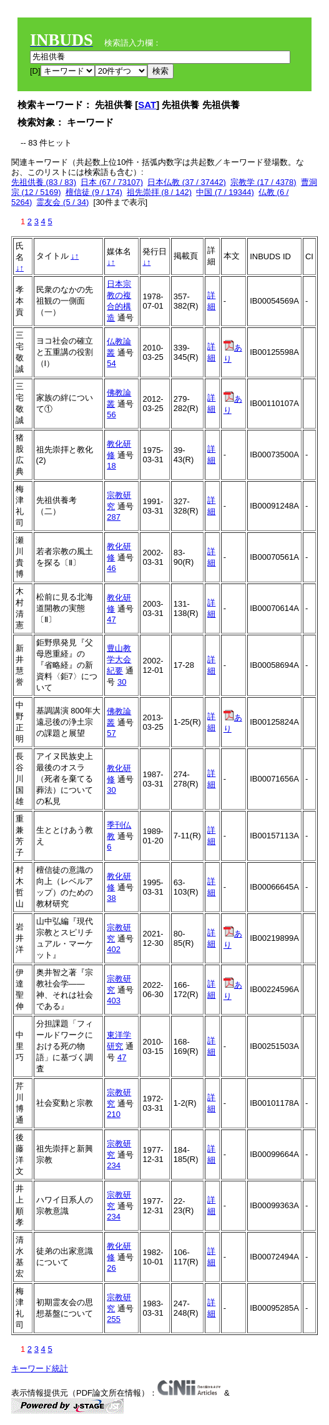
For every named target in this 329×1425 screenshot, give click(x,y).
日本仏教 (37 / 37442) (186, 182)
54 (111, 363)
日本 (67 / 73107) (112, 182)
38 (111, 898)
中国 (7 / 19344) (225, 192)
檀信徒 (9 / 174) (94, 192)
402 (113, 949)
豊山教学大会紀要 (119, 659)
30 (121, 682)
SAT (147, 104)
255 (113, 1319)
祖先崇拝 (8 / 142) (159, 192)
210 (113, 1114)
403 (113, 1000)
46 (111, 568)
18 (111, 465)
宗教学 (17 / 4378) (263, 182)
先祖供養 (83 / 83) (43, 182)
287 (113, 517)
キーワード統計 (39, 1368)
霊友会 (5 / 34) (62, 202)
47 (111, 619)
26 (111, 1268)
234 (113, 1165)
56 (111, 414)
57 (111, 733)
